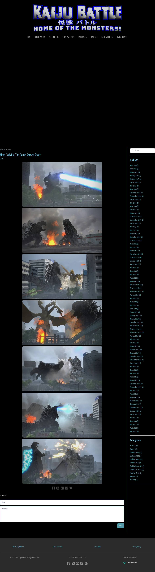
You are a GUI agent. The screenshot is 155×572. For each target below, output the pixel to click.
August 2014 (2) (135, 414)
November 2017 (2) (136, 326)
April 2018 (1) (134, 309)
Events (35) (134, 446)
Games (2, 159)
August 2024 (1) (135, 199)
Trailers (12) (134, 480)
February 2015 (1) (136, 401)
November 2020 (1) (136, 254)
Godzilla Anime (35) (136, 459)
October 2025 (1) (135, 179)
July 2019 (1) (134, 268)
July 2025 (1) (134, 186)
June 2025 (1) (134, 189)
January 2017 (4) (135, 353)
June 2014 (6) (134, 421)
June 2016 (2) (134, 370)
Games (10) (134, 449)
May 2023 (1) (134, 230)
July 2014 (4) (134, 418)
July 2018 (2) (134, 298)
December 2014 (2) (136, 408)
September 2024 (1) (137, 196)
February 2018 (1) (136, 315)
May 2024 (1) (134, 210)
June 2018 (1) (134, 302)
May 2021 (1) (134, 247)
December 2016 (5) (136, 356)
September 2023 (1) (137, 220)
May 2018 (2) (134, 305)
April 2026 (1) (134, 169)
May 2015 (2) (134, 390)
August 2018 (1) (135, 295)
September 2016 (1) (137, 360)
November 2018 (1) (136, 285)
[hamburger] (8, 4)
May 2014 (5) (134, 425)
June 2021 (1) (134, 244)
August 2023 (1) (135, 223)
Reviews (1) (134, 476)
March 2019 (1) (135, 281)
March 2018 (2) (135, 312)
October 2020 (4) (135, 257)
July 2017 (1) (134, 339)
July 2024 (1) (134, 203)
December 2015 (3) (136, 384)
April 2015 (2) (134, 394)
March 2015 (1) (135, 397)
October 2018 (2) (135, 288)
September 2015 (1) (137, 387)
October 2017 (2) (135, 329)
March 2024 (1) (135, 213)
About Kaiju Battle (18, 547)
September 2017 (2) (137, 333)
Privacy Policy (137, 547)
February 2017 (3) (136, 350)
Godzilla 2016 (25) (136, 452)
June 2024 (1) (134, 206)
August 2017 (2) (135, 336)
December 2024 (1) (136, 193)
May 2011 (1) (134, 431)
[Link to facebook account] (68, 563)
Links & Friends (58, 547)
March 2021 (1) (135, 251)
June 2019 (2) (134, 271)
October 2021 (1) (135, 240)
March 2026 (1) (135, 172)
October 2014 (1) (135, 411)
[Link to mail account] (86, 563)
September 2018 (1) (137, 292)
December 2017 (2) (136, 322)
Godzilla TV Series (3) (137, 470)
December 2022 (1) (136, 237)
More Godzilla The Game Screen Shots (20, 155)
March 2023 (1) (135, 234)
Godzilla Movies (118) (137, 466)
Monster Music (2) (136, 473)
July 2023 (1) (134, 227)
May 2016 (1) (134, 373)
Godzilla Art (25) (135, 463)
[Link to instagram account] (81, 563)
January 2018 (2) (135, 319)
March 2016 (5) (135, 380)
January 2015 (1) (135, 404)
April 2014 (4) (134, 428)
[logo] (77, 18)
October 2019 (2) (135, 261)
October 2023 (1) (135, 217)
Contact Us (97, 547)
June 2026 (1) (134, 165)
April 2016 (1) (134, 377)
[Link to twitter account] (73, 563)
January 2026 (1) (135, 176)
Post (121, 526)
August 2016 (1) (135, 363)
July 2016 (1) (134, 367)
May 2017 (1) (134, 343)
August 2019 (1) (135, 264)
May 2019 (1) (134, 275)
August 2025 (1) (135, 182)
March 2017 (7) (135, 346)
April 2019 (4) (134, 278)
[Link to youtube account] (77, 563)
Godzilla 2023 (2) (135, 456)
